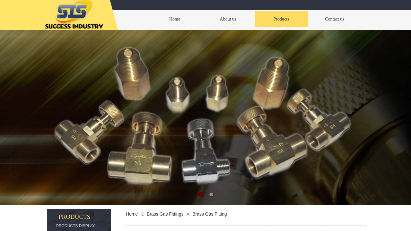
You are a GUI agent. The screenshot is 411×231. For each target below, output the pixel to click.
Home (132, 214)
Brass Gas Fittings (165, 214)
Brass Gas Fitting (209, 214)
